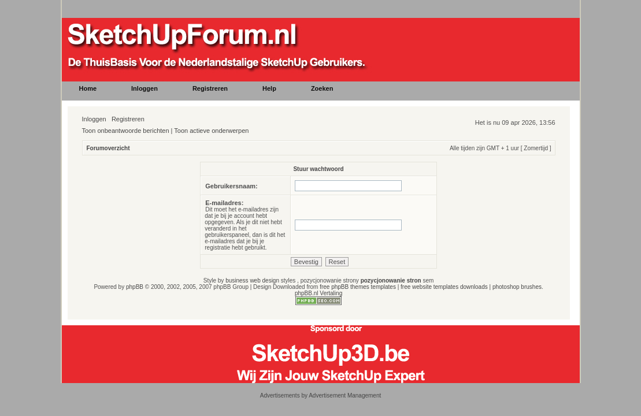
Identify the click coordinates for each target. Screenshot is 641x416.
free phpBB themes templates (358, 287)
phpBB (134, 287)
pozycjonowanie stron (391, 280)
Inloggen (94, 119)
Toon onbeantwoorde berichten (125, 130)
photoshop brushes (517, 287)
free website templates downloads (444, 287)
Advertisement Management (345, 395)
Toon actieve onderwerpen (211, 130)
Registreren (128, 119)
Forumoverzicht (108, 148)
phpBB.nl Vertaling (318, 293)
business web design (252, 280)
